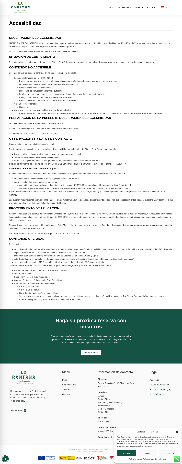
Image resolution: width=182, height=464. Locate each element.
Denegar (147, 453)
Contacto (151, 7)
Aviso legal (162, 459)
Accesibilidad (155, 394)
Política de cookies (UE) (160, 389)
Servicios (139, 7)
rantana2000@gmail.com (109, 431)
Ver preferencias (168, 453)
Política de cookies (135, 459)
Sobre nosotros (124, 7)
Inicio (111, 7)
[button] (177, 432)
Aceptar (126, 453)
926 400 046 (103, 422)
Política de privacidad (150, 459)
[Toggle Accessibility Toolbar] (5, 459)
